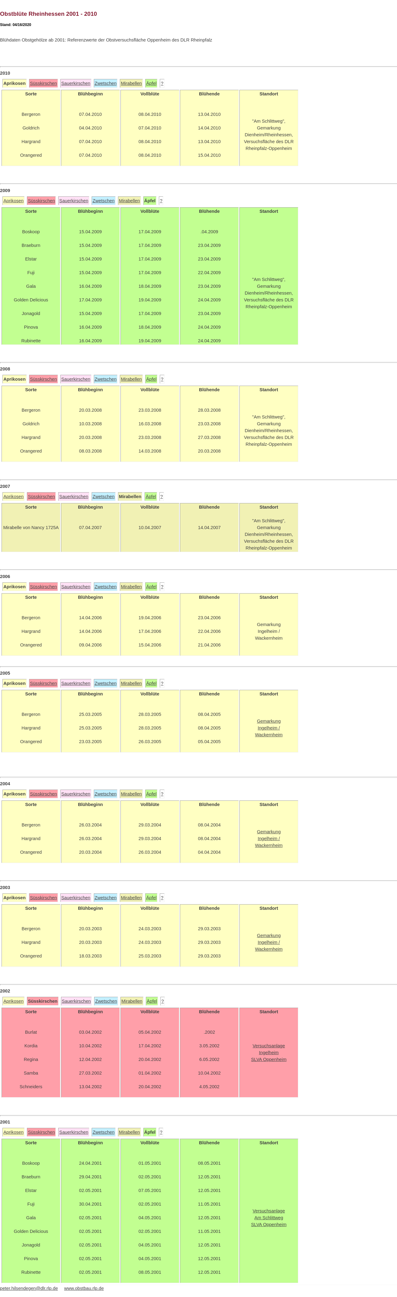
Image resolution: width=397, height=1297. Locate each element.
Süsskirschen (43, 83)
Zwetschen (106, 83)
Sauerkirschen (75, 83)
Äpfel (151, 83)
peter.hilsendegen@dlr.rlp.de (29, 1288)
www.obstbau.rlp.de (84, 1288)
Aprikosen (13, 200)
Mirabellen (131, 83)
